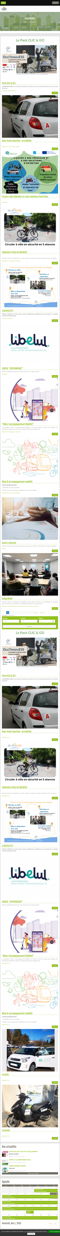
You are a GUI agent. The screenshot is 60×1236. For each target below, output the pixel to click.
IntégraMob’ (7, 598)
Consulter (55, 93)
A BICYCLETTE (7, 310)
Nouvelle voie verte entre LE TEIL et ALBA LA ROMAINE (23, 1151)
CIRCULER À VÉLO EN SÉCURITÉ (14, 252)
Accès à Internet (9, 542)
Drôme (25, 22)
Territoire (23, 618)
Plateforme (5, 618)
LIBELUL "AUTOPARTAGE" (12, 368)
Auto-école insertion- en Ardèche (17, 140)
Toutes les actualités (33, 1173)
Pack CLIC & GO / (9, 83)
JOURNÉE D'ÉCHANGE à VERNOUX (17, 1166)
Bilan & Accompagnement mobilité (17, 481)
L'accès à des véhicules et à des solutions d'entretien (25, 196)
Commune (41, 618)
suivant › (35, 612)
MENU (3, 3)
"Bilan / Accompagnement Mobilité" (18, 424)
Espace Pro (55, 2)
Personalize (31, 1233)
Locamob (6, 1130)
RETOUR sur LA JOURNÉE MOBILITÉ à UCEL (20, 1160)
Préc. (50, 1223)
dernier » (42, 612)
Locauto (5, 1074)
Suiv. (55, 1223)
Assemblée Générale (29, 1212)
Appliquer (29, 626)
